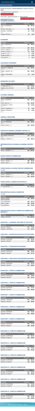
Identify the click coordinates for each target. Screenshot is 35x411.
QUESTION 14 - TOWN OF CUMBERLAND (13, 379)
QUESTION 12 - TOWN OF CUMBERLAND (13, 355)
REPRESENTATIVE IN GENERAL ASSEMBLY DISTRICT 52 (17, 144)
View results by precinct (7, 14)
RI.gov (25, 404)
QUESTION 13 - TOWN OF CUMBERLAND (13, 367)
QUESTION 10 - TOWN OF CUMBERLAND (13, 331)
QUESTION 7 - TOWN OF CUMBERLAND (13, 294)
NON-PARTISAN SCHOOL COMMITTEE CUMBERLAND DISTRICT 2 (17, 211)
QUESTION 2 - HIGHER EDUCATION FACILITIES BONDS (17, 234)
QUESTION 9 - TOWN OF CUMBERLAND (13, 318)
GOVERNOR (4, 39)
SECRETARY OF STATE (8, 81)
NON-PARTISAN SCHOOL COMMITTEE (12, 192)
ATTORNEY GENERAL (7, 94)
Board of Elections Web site (15, 404)
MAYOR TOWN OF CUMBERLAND (11, 156)
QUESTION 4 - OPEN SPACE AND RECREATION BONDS (17, 258)
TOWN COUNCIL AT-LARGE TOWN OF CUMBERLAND (17, 168)
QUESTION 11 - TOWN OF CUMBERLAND (13, 343)
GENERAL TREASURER (8, 117)
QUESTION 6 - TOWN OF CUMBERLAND (13, 282)
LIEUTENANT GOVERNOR (8, 63)
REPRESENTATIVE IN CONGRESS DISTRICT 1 (8, 20)
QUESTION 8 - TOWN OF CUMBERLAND (13, 306)
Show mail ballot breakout (27, 18)
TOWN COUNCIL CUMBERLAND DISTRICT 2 (14, 181)
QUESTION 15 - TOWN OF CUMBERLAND (13, 391)
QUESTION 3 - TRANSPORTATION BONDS (13, 246)
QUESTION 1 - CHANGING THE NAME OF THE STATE (16, 222)
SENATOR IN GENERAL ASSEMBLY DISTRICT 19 (15, 130)
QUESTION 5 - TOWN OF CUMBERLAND (13, 270)
